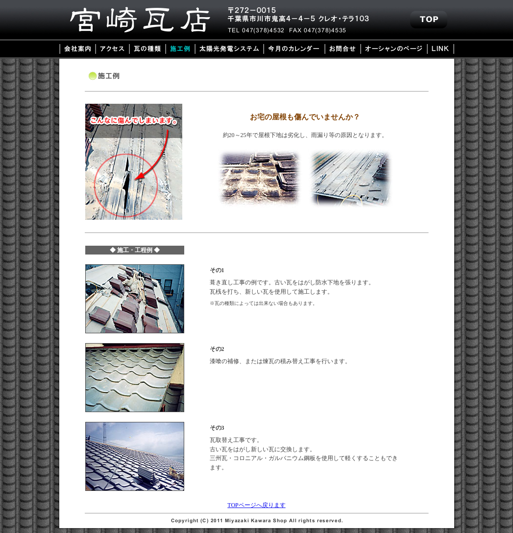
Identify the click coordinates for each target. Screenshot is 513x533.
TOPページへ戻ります (256, 505)
